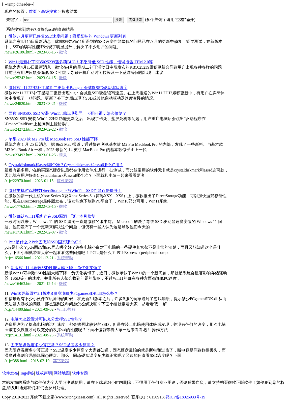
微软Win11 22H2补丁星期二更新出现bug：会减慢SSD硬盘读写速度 (68, 87)
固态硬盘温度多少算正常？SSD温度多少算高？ (53, 345)
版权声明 (44, 373)
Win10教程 (66, 309)
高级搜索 (49, 11)
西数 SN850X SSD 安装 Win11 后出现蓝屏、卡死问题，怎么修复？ (68, 113)
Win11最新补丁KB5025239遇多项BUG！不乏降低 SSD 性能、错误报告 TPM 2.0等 (81, 62)
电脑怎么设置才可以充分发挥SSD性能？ (46, 319)
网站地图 (62, 373)
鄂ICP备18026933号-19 (185, 397)
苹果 (63, 155)
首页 (33, 11)
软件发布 (10, 373)
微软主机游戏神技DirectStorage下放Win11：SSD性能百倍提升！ (65, 190)
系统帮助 (65, 258)
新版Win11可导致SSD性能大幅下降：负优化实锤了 (56, 268)
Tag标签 (27, 373)
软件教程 (65, 181)
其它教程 (61, 361)
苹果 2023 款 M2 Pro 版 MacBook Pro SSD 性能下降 (53, 139)
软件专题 (80, 373)
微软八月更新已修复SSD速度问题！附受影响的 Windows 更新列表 (67, 36)
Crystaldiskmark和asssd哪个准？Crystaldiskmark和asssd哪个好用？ (66, 165)
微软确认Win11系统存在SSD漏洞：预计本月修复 (52, 216)
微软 (63, 52)
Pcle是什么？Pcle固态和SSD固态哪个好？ (45, 242)
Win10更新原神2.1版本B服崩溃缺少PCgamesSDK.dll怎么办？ (64, 293)
